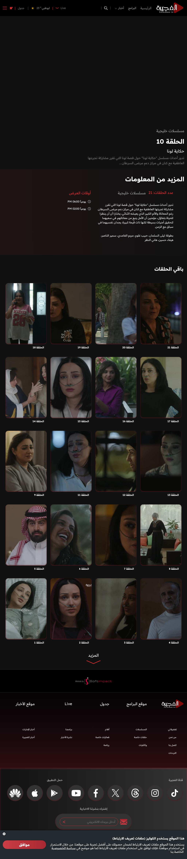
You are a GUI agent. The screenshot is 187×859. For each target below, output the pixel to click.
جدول (21, 8)
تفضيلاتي (172, 729)
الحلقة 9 (39, 495)
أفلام (107, 729)
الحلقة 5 (39, 568)
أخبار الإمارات (28, 729)
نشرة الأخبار (66, 737)
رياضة (106, 745)
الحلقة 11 (83, 495)
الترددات (172, 753)
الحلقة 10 (170, 141)
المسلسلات (141, 729)
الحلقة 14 (38, 421)
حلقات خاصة (140, 737)
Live (68, 703)
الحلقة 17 (173, 421)
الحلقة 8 (174, 568)
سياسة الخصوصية (63, 848)
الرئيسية (145, 8)
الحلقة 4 (174, 642)
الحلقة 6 (84, 568)
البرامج (132, 8)
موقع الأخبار (25, 703)
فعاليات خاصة (102, 737)
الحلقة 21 (173, 347)
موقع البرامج (137, 703)
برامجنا (68, 729)
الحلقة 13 (173, 495)
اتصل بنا (172, 745)
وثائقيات (143, 745)
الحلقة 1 (39, 642)
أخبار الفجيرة (28, 737)
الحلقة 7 (129, 568)
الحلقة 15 (83, 421)
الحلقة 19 (83, 347)
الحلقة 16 (128, 421)
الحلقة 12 (128, 495)
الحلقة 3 (129, 642)
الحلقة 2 (84, 642)
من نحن (172, 737)
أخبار (121, 8)
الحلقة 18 (38, 347)
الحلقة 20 (128, 347)
